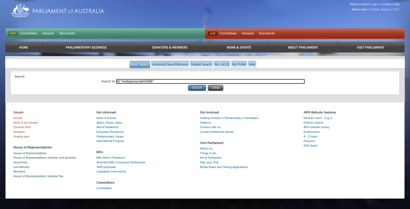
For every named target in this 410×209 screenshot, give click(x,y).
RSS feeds (310, 145)
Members (19, 171)
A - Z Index (310, 136)
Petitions (205, 122)
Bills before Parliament (110, 157)
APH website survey (316, 127)
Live (212, 34)
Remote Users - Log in (318, 118)
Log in (375, 4)
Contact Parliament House (217, 131)
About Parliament (107, 127)
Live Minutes (21, 167)
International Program (110, 140)
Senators (19, 131)
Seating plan (21, 136)
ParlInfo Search (313, 122)
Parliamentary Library (110, 136)
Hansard (48, 33)
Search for (109, 81)
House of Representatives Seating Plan (38, 176)
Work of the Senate (25, 122)
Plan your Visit (209, 162)
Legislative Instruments (111, 171)
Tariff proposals (106, 167)
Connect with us (210, 127)
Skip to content (359, 4)
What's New (359, 9)
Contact (386, 4)
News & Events (106, 118)
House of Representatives (30, 153)
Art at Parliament (210, 157)
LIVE (13, 34)
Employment (312, 131)
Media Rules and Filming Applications (224, 167)
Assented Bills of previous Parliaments (120, 162)
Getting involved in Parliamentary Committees (229, 118)
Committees (28, 33)
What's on (206, 148)
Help (397, 4)
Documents (67, 33)
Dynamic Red (22, 127)
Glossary (309, 140)
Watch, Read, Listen (109, 122)
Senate (17, 118)
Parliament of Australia (57, 10)
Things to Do (208, 153)
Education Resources (110, 131)
